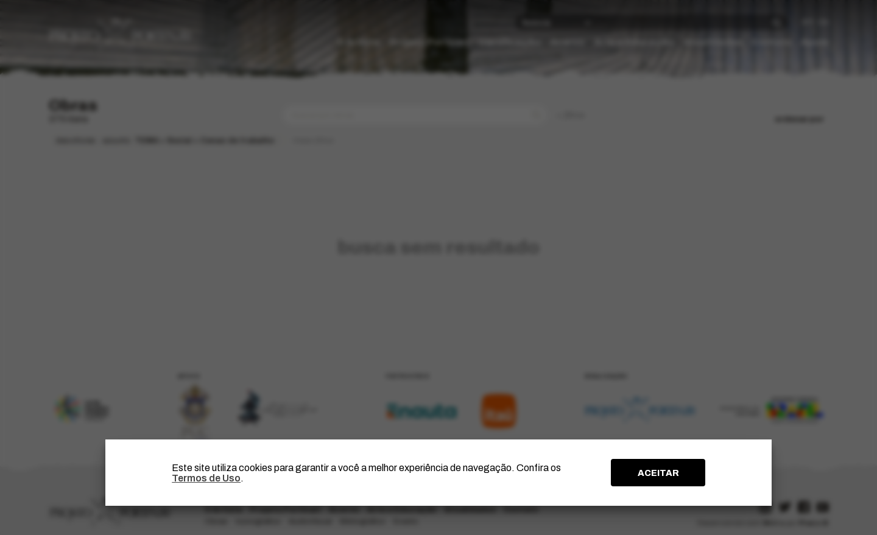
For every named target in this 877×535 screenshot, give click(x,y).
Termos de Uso (206, 478)
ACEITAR (658, 473)
